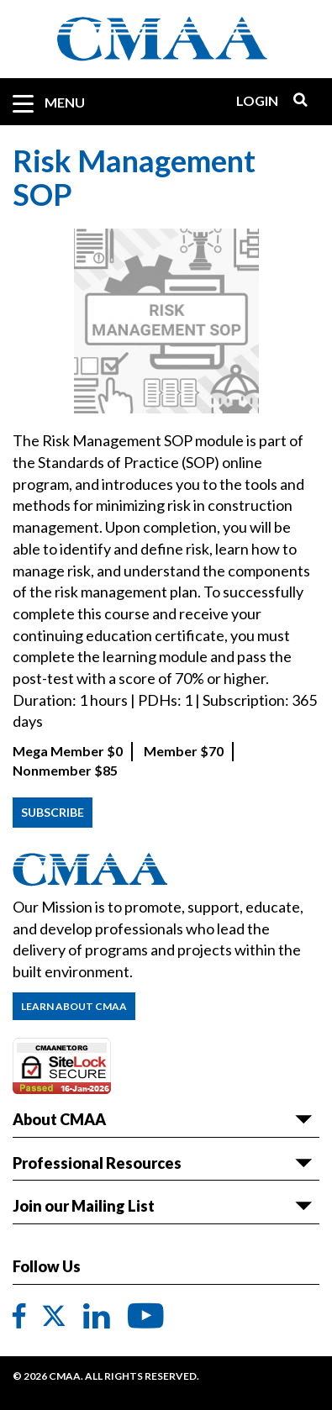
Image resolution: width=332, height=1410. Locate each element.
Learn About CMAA (74, 1006)
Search (294, 100)
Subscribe (52, 812)
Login (257, 100)
